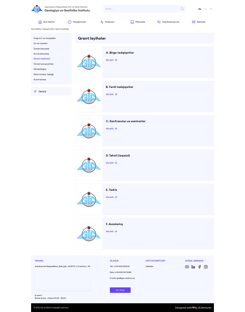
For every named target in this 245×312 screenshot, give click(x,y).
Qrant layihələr (42, 58)
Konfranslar (40, 79)
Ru (211, 8)
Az (199, 8)
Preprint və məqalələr (45, 38)
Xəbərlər (149, 266)
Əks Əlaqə (120, 290)
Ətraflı (109, 60)
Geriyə (40, 91)
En (205, 8)
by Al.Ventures (203, 307)
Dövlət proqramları (44, 63)
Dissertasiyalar (41, 48)
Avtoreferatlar (41, 53)
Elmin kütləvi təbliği (43, 74)
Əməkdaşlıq (40, 69)
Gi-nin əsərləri (41, 43)
